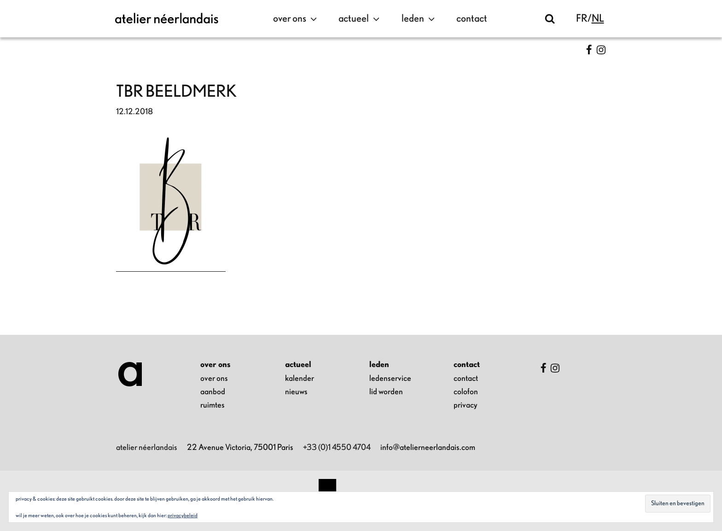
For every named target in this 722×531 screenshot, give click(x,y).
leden (419, 18)
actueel (360, 18)
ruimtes (212, 405)
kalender (299, 378)
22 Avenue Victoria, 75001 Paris (240, 447)
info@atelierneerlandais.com (427, 447)
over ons (296, 18)
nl (598, 18)
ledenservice (390, 378)
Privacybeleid (183, 515)
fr (582, 18)
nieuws (296, 392)
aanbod (212, 392)
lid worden (386, 392)
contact (471, 18)
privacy (465, 405)
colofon (466, 392)
